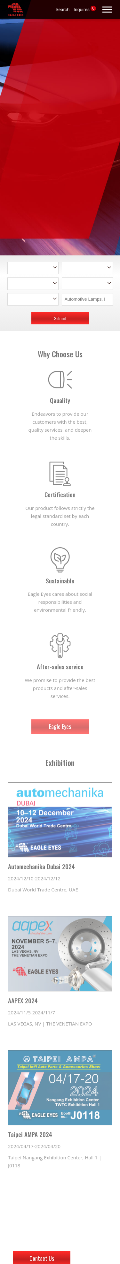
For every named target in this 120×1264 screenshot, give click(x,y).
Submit (60, 318)
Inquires (85, 8)
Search (62, 9)
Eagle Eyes (60, 732)
